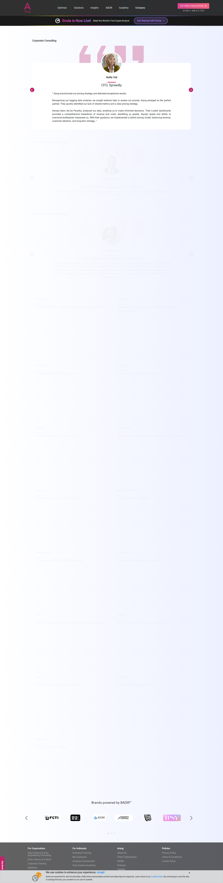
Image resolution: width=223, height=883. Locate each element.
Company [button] (140, 7)
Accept (101, 872)
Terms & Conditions (172, 857)
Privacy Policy (169, 852)
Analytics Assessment (84, 861)
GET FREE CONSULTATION (193, 6)
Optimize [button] (62, 7)
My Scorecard (79, 857)
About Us (121, 852)
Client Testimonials (127, 857)
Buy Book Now (2, 867)
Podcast (121, 865)
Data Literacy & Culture (39, 859)
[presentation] (26, 811)
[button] (108, 833)
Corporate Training (37, 863)
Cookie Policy (169, 861)
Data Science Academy (84, 865)
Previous (32, 90)
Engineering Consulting (47, 854)
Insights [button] (94, 7)
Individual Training (82, 852)
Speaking (32, 867)
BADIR (109, 7)
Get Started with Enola (151, 20)
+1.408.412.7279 (196, 10)
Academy (123, 7)
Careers (121, 869)
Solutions (79, 7)
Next (191, 90)
